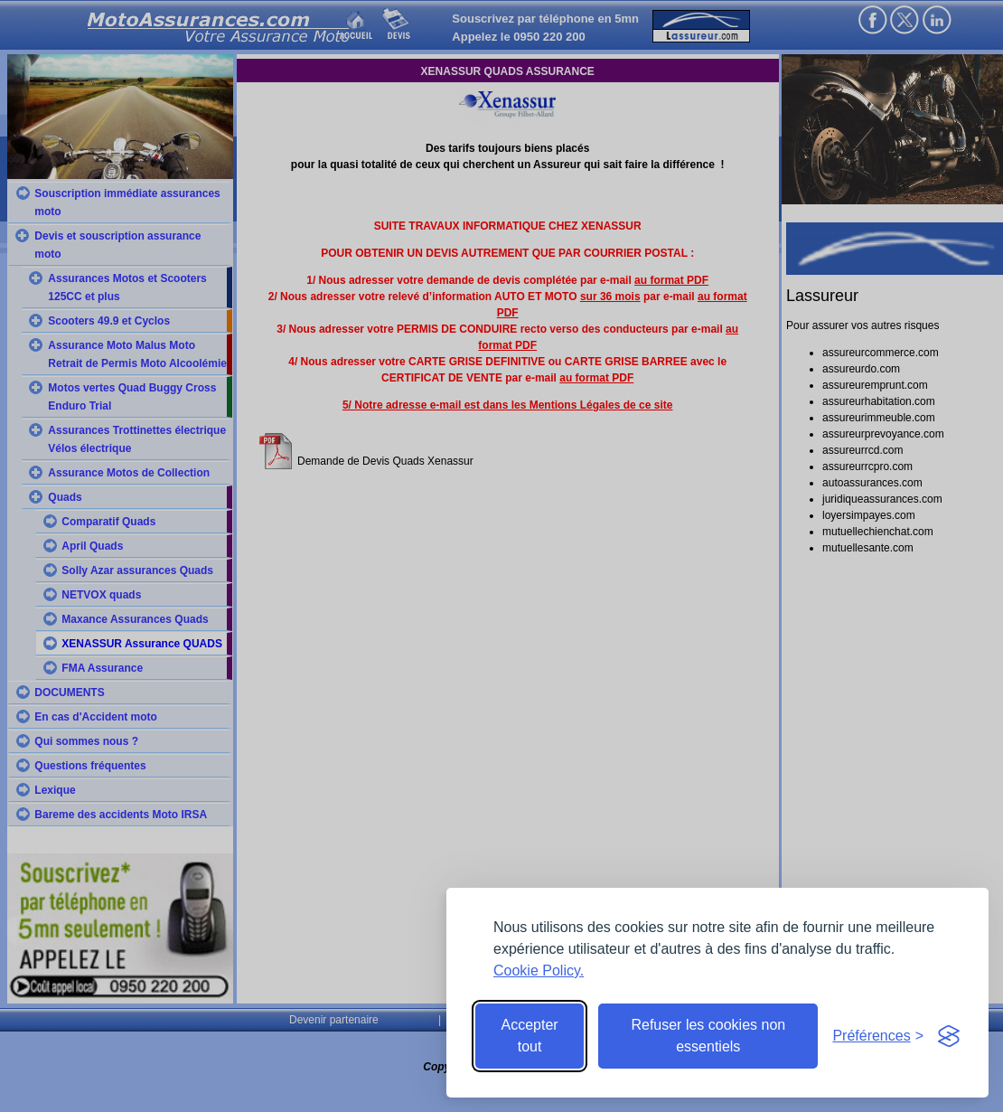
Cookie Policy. (538, 970)
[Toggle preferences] (877, 1036)
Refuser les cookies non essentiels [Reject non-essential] (708, 1035)
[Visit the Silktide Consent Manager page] (949, 1036)
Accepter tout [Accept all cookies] (530, 1035)
